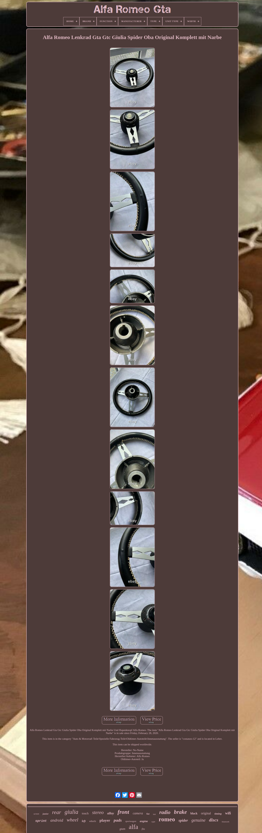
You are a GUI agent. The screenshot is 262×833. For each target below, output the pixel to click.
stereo (98, 812)
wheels (92, 821)
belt (154, 814)
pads (118, 820)
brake (180, 812)
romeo (167, 819)
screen (36, 814)
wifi (228, 813)
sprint (41, 821)
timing (218, 813)
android (56, 820)
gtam (122, 828)
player (104, 820)
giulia (71, 812)
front (123, 812)
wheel (72, 820)
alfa (133, 826)
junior (45, 813)
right (153, 822)
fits (143, 828)
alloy (110, 813)
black (194, 813)
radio (165, 812)
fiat (147, 814)
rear (56, 812)
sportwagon (130, 821)
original (206, 813)
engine (144, 821)
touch (85, 813)
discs (213, 820)
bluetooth (225, 822)
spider (183, 820)
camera (138, 813)
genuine (198, 820)
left (84, 821)
